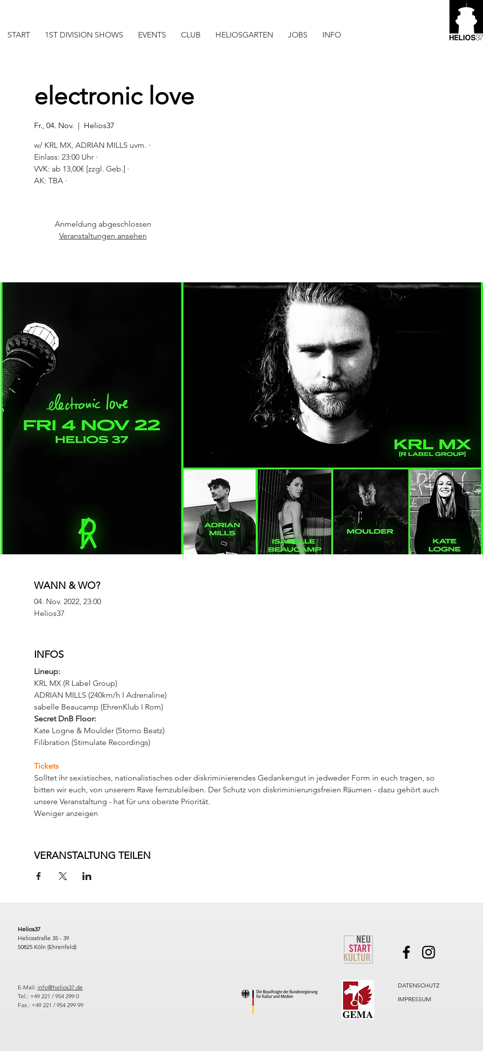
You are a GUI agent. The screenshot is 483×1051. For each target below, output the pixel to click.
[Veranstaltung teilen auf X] (63, 876)
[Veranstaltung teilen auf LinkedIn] (87, 876)
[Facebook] (406, 952)
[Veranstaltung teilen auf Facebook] (38, 876)
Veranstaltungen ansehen (103, 235)
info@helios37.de (60, 987)
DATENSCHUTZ (419, 985)
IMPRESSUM (414, 999)
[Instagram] (428, 952)
